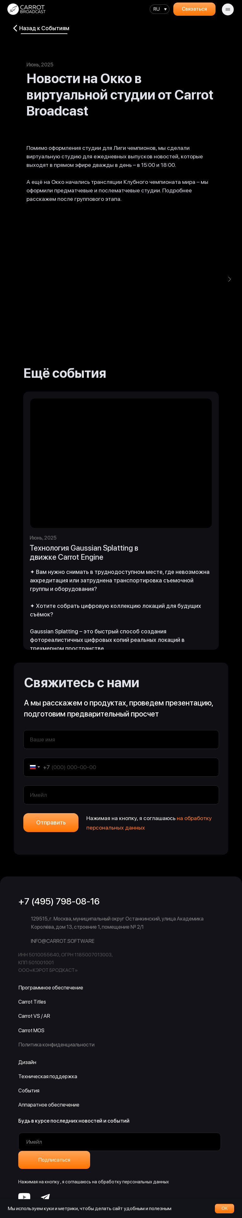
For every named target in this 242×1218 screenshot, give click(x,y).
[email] (121, 794)
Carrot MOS (31, 1030)
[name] (121, 739)
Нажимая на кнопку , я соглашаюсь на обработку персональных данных (93, 1181)
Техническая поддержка (47, 1076)
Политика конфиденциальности (56, 1044)
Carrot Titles (32, 1002)
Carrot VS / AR (34, 1016)
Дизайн (27, 1062)
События (28, 1090)
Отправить (51, 822)
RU (156, 9)
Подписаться (54, 1160)
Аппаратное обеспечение (48, 1105)
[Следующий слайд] (229, 279)
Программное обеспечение (50, 987)
